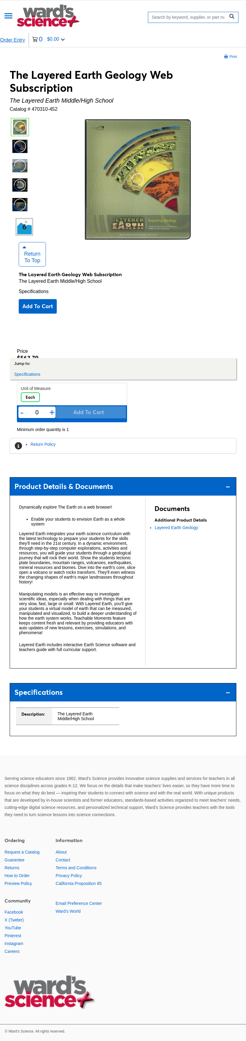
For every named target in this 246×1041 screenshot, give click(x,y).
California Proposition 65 (79, 883)
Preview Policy (18, 883)
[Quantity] (37, 412)
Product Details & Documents (122, 486)
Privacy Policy (69, 875)
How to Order (17, 875)
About (61, 852)
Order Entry (12, 40)
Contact (63, 859)
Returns (12, 867)
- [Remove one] (22, 412)
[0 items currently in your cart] (48, 40)
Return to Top (31, 254)
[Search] (188, 17)
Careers (12, 951)
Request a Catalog (22, 852)
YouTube (13, 928)
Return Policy (43, 444)
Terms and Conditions (76, 867)
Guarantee (14, 859)
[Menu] (8, 16)
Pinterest (13, 936)
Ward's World (68, 911)
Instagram (14, 943)
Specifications (34, 291)
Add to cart (37, 306)
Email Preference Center (79, 903)
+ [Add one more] (52, 412)
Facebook (14, 912)
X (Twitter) (14, 920)
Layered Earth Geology (176, 527)
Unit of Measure (36, 388)
